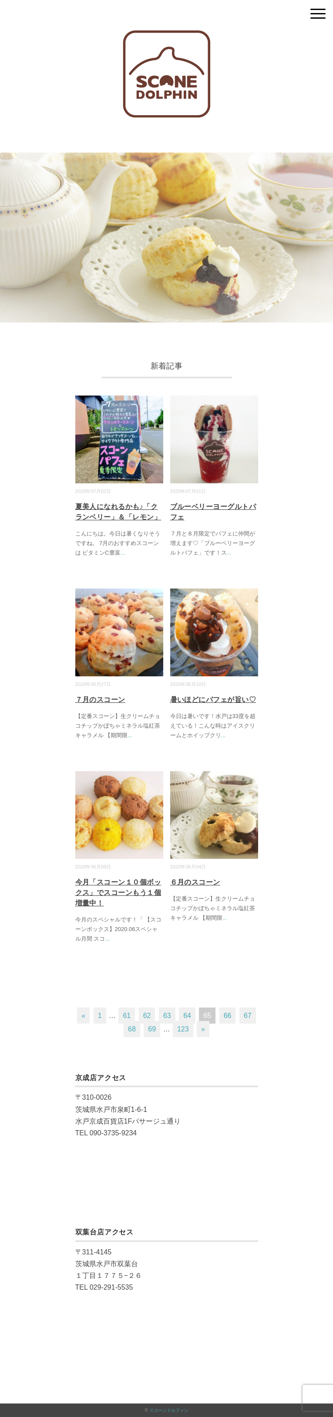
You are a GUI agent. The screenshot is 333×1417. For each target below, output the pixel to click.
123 (183, 1029)
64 (187, 1015)
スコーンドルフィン (168, 1410)
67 (248, 1015)
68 (132, 1029)
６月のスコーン (195, 882)
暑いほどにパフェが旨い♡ (213, 699)
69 (152, 1029)
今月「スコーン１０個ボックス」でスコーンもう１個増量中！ (118, 892)
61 (127, 1015)
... (123, 552)
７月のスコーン (100, 699)
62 (147, 1015)
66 (228, 1015)
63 (167, 1015)
